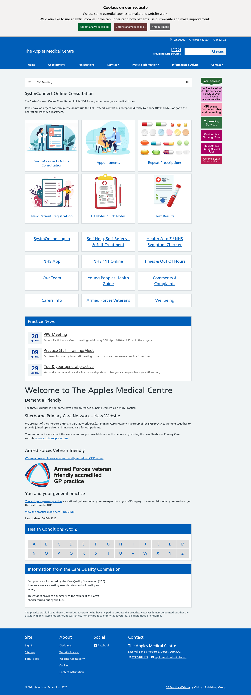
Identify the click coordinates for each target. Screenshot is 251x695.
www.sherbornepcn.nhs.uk (51, 438)
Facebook (101, 645)
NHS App (51, 261)
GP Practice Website (178, 687)
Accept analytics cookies (94, 26)
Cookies (64, 665)
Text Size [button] (219, 39)
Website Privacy (69, 652)
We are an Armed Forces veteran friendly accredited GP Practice (64, 458)
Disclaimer (65, 645)
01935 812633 (199, 39)
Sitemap (30, 652)
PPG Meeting (44, 82)
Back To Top (32, 658)
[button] (113, 64)
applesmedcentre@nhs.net (168, 657)
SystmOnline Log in (52, 238)
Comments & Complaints (165, 280)
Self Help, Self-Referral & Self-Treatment (108, 241)
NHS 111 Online (108, 261)
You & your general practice (69, 366)
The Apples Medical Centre (49, 51)
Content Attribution (71, 672)
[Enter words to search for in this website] (197, 51)
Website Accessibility (72, 658)
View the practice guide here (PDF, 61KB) (50, 512)
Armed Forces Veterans (108, 300)
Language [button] (177, 39)
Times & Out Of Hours (164, 261)
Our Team (52, 277)
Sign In (29, 645)
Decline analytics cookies (131, 26)
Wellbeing (164, 300)
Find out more (160, 26)
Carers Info (52, 300)
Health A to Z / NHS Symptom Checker (164, 241)
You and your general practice (43, 501)
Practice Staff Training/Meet (69, 350)
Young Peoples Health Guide (108, 280)
